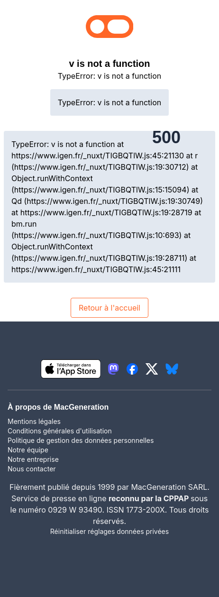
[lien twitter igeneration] (152, 369)
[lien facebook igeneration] (132, 369)
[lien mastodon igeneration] (113, 369)
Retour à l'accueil (109, 307)
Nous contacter (32, 469)
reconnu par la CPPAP (150, 498)
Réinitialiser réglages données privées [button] (109, 531)
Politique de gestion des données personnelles (81, 440)
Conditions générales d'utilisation (60, 431)
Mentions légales (34, 421)
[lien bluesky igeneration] (171, 369)
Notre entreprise (33, 459)
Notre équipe (28, 450)
